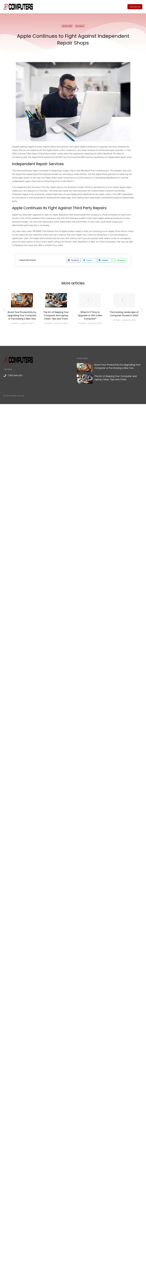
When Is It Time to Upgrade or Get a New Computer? (90, 315)
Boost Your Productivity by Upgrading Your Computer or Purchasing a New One (22, 315)
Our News (80, 26)
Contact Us (135, 6)
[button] (74, 260)
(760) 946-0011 (15, 375)
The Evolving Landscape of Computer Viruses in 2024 (124, 314)
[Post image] (22, 300)
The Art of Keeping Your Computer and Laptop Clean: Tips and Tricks (56, 315)
